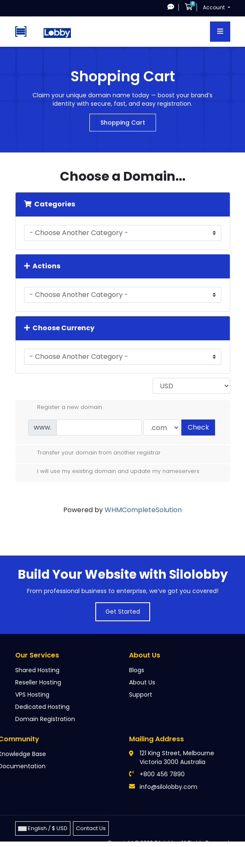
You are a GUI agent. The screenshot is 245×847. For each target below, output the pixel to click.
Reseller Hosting (38, 682)
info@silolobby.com (168, 787)
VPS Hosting (32, 694)
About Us (142, 682)
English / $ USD (42, 828)
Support (140, 694)
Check (198, 427)
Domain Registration (45, 719)
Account (214, 7)
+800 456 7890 (162, 774)
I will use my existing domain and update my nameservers (111, 471)
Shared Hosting (37, 670)
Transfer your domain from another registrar (92, 452)
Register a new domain (63, 407)
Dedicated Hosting (42, 707)
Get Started (122, 611)
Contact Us (91, 828)
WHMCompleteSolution (143, 510)
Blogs (136, 670)
